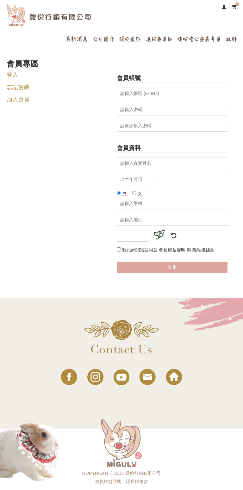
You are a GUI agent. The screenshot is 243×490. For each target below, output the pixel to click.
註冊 (172, 267)
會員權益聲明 (172, 249)
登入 (12, 74)
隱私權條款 (203, 249)
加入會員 (18, 99)
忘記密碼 (18, 87)
